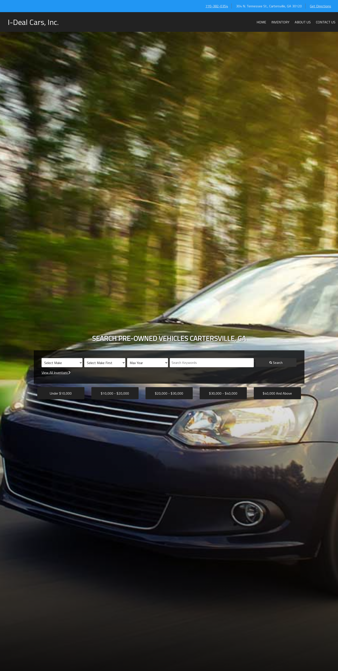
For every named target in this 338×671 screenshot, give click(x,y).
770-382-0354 (216, 6)
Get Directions (320, 6)
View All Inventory (56, 372)
